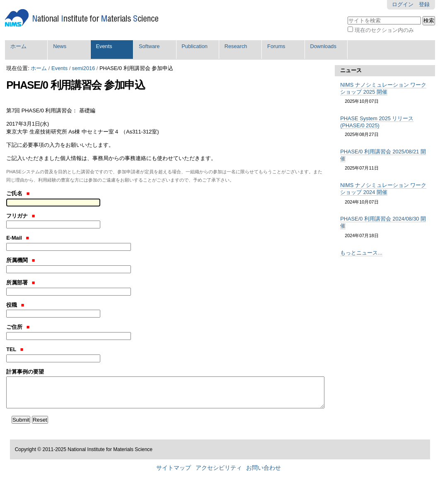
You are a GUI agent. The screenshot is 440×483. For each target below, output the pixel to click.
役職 (15, 305)
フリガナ (20, 216)
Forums (276, 46)
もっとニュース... (361, 253)
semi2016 (83, 68)
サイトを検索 (347, 15)
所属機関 (20, 260)
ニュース (351, 70)
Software (149, 46)
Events (104, 46)
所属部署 (20, 282)
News (59, 46)
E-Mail (17, 238)
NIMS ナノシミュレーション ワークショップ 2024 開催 (383, 188)
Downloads (323, 46)
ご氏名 (17, 193)
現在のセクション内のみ (384, 30)
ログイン (402, 4)
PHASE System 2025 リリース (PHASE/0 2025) (376, 122)
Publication (194, 46)
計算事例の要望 (25, 372)
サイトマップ (173, 468)
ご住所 (17, 327)
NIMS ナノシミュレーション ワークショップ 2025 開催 (383, 88)
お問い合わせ (263, 468)
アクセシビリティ (219, 468)
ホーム (18, 46)
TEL (14, 349)
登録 (424, 4)
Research (236, 46)
